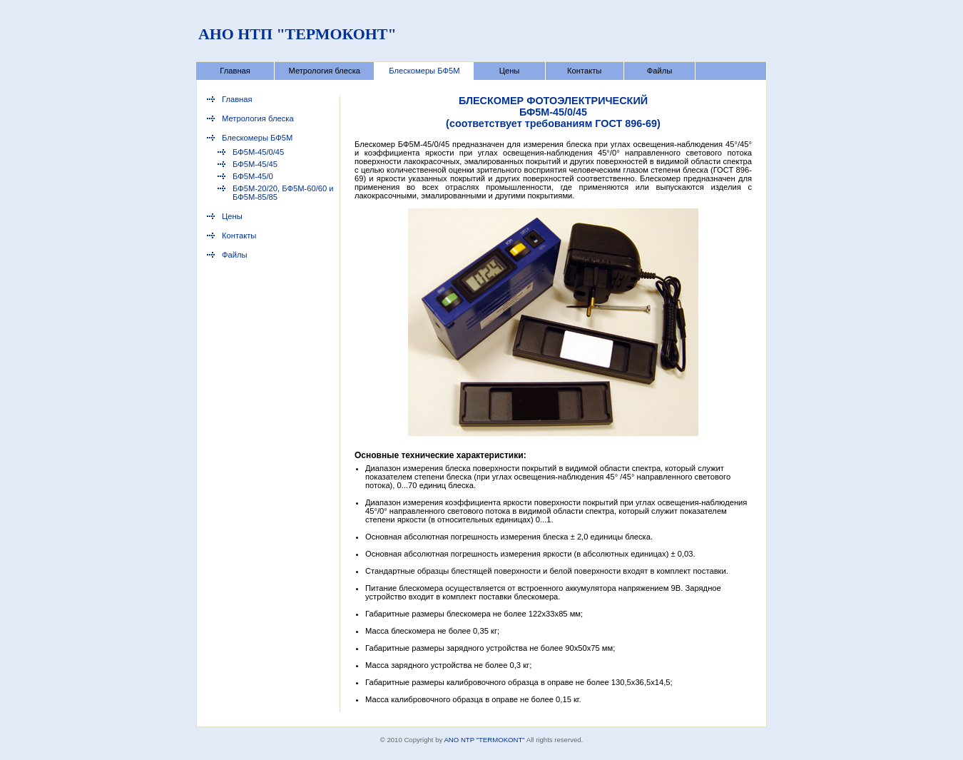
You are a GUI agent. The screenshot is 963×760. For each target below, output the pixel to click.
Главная (235, 70)
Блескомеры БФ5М (424, 70)
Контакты (584, 70)
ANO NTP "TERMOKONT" (484, 740)
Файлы (660, 70)
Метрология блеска (324, 70)
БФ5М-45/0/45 (258, 152)
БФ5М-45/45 (255, 164)
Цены (509, 70)
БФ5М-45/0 (253, 176)
